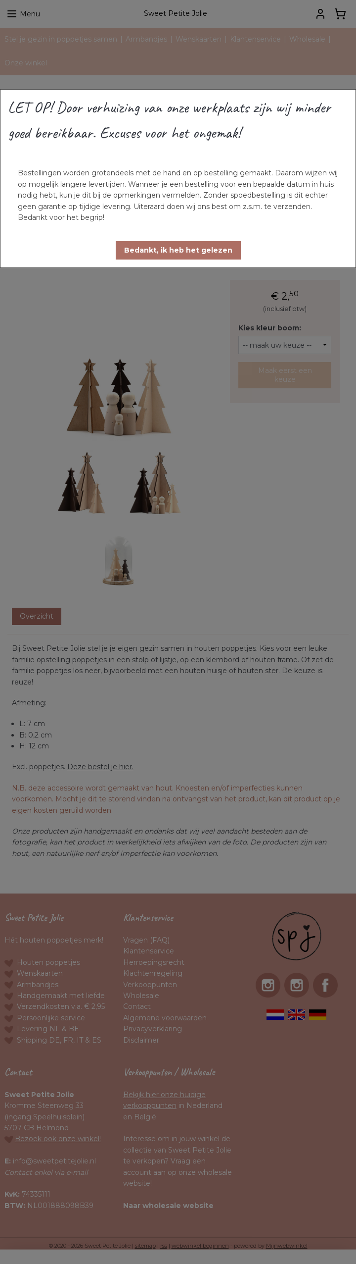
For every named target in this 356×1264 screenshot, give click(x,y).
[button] (178, 250)
